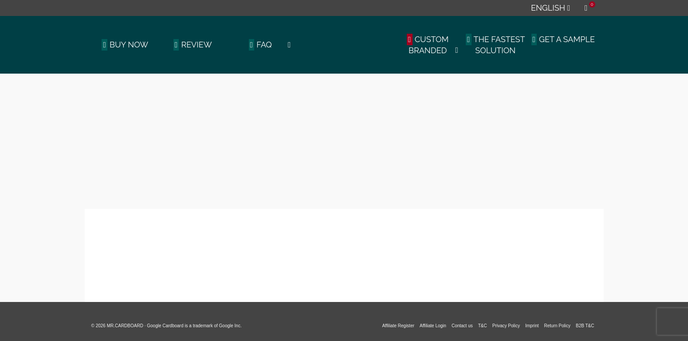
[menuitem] (550, 8)
